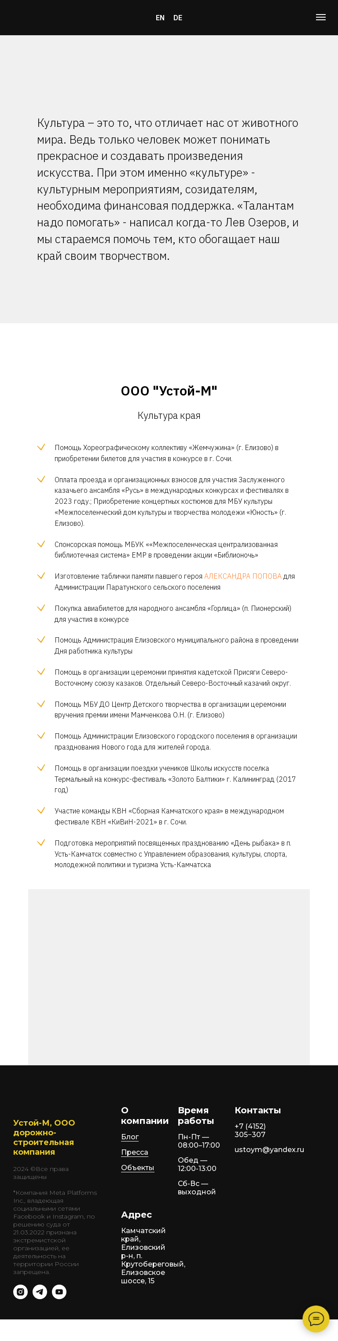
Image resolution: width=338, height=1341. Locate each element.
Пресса (134, 1152)
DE (177, 17)
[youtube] (59, 1296)
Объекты (137, 1168)
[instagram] (20, 1296)
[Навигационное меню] (321, 17)
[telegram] (40, 1296)
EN (160, 17)
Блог (130, 1137)
